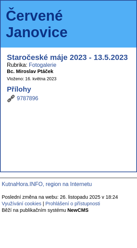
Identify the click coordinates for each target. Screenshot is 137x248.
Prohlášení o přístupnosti (72, 203)
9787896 (27, 98)
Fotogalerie (42, 65)
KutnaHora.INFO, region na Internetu (47, 184)
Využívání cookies (21, 203)
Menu (122, 24)
